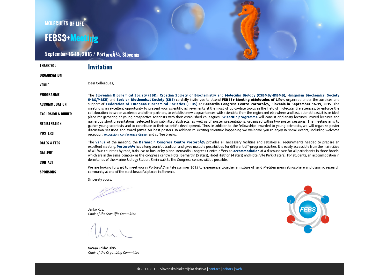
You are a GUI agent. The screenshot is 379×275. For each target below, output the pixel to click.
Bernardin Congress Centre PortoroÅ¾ (172, 142)
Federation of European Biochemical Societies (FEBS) (151, 104)
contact (214, 269)
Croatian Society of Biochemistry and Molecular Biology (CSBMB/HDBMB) (222, 95)
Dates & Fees (50, 142)
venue (100, 142)
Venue (44, 84)
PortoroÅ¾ (126, 147)
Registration (50, 123)
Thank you (48, 65)
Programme (49, 94)
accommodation (246, 151)
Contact (47, 162)
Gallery (46, 152)
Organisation (51, 75)
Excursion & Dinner (56, 113)
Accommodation (53, 104)
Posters (47, 133)
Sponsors (48, 171)
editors (227, 269)
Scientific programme (240, 117)
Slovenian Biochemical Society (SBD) (126, 95)
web (238, 269)
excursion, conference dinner (126, 134)
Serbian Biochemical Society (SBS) (146, 100)
